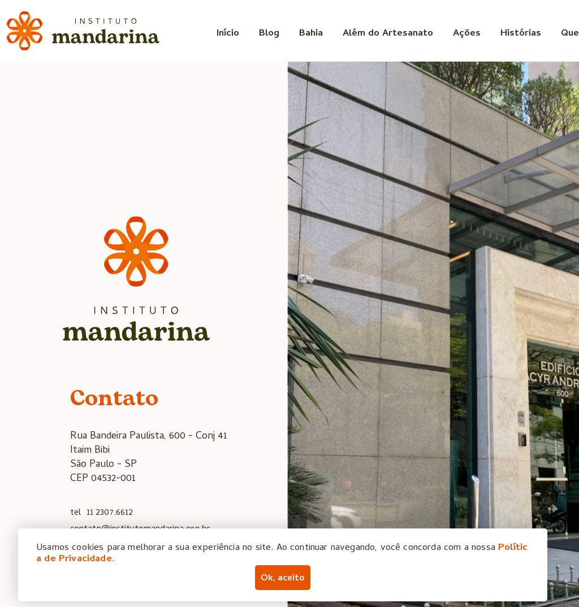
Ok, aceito (283, 578)
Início (228, 34)
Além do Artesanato (388, 34)
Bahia (311, 34)
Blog (269, 34)
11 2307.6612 (110, 513)
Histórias (520, 34)
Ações (467, 34)
